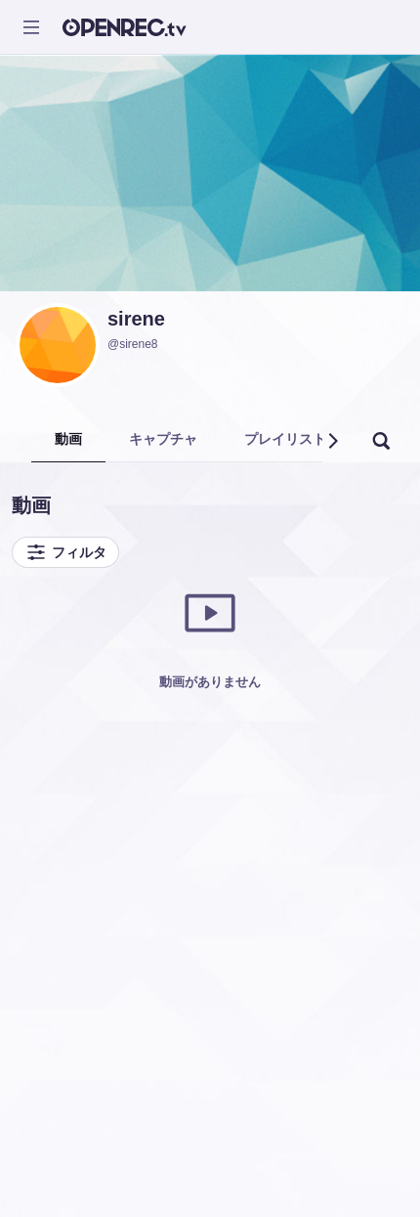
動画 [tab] (68, 439)
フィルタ (65, 552)
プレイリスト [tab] (285, 439)
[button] (332, 440)
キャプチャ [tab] (163, 439)
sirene (136, 318)
